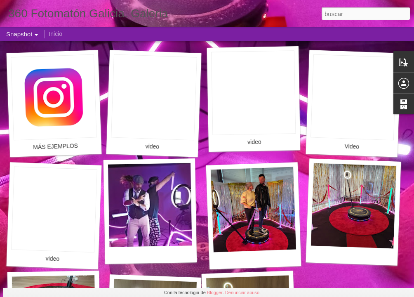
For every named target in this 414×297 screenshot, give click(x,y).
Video (351, 146)
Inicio (55, 34)
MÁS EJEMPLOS (55, 146)
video (152, 146)
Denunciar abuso (242, 292)
